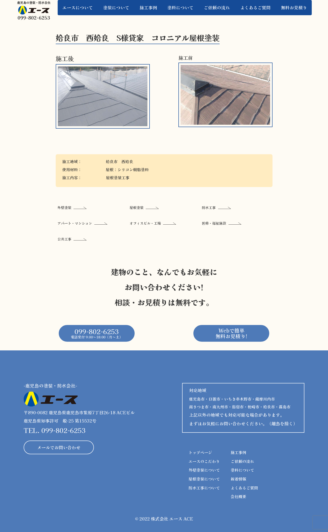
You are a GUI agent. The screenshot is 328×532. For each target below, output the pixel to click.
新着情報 (238, 479)
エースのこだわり (204, 461)
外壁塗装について (204, 470)
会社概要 (238, 496)
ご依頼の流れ (242, 461)
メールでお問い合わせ (58, 447)
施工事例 (238, 452)
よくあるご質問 (244, 488)
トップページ (200, 452)
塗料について (242, 470)
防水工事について (204, 488)
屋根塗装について (204, 479)
